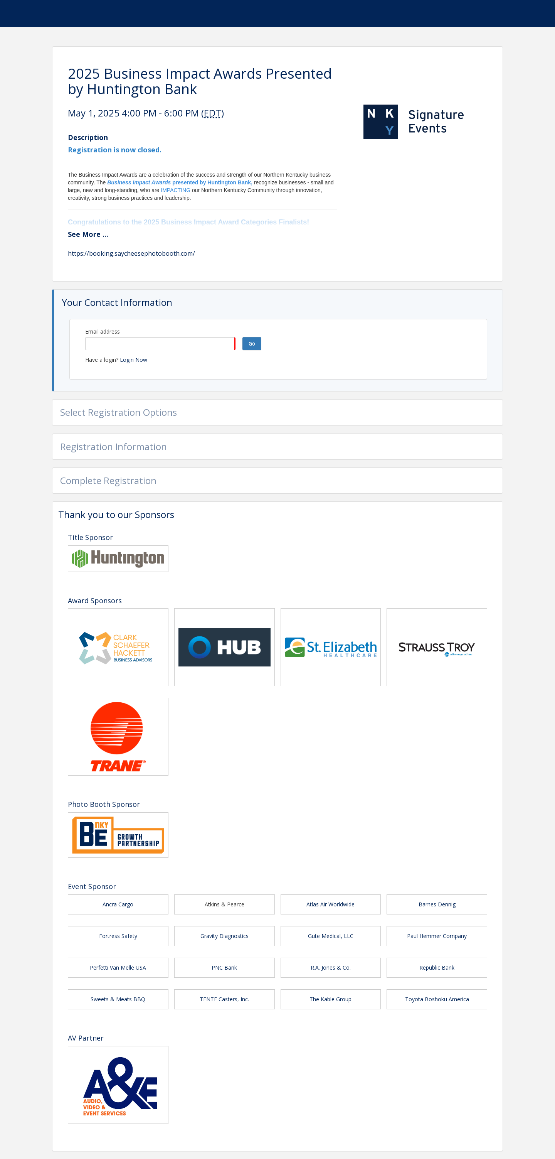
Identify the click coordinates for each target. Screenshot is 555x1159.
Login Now (133, 359)
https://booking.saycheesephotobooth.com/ (131, 253)
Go (252, 343)
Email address (102, 331)
